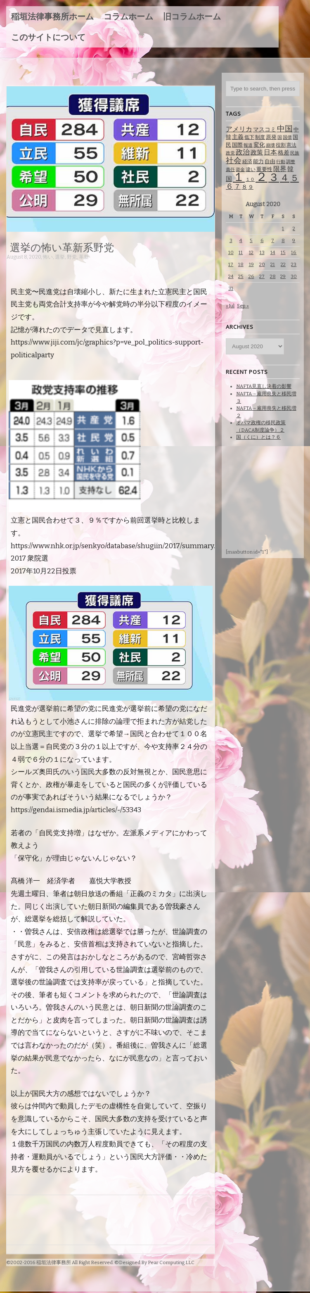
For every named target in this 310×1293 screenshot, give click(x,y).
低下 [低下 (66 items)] (249, 137)
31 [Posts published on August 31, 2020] (230, 288)
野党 (72, 257)
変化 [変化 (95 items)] (259, 144)
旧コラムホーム (192, 16)
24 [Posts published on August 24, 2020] (231, 276)
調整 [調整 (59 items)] (290, 161)
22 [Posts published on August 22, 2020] (283, 264)
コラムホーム (128, 16)
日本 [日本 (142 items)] (270, 152)
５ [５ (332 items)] (294, 178)
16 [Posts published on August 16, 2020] (293, 252)
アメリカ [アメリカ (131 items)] (239, 129)
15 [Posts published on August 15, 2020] (283, 252)
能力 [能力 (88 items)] (258, 161)
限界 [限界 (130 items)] (279, 169)
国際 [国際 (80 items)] (237, 145)
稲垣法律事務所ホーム (52, 16)
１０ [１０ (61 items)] (250, 179)
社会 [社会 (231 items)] (233, 160)
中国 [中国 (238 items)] (285, 128)
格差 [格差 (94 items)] (283, 152)
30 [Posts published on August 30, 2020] (294, 276)
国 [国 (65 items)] (279, 137)
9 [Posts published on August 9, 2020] (293, 240)
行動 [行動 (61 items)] (280, 161)
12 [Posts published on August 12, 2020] (251, 252)
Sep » (243, 306)
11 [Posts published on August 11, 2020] (241, 252)
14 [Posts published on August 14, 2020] (272, 252)
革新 (84, 257)
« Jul (230, 306)
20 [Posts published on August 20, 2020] (262, 264)
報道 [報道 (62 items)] (248, 145)
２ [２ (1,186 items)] (261, 177)
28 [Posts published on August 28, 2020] (273, 276)
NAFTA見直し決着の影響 (263, 386)
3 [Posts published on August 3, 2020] (231, 240)
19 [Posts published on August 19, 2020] (251, 264)
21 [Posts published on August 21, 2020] (272, 264)
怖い (48, 257)
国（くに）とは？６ (258, 437)
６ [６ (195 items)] (229, 186)
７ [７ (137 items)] (237, 186)
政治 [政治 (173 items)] (243, 152)
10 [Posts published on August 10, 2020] (231, 252)
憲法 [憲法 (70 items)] (291, 145)
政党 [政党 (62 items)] (230, 153)
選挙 (60, 257)
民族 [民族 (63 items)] (294, 153)
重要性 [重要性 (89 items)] (264, 169)
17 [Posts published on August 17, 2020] (230, 264)
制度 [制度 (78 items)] (260, 137)
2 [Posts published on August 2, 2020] (294, 228)
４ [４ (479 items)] (284, 177)
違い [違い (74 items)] (251, 169)
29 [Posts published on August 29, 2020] (283, 276)
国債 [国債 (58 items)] (287, 137)
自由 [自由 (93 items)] (270, 161)
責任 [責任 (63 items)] (230, 169)
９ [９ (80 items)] (250, 187)
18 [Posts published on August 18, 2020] (241, 264)
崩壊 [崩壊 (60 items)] (270, 145)
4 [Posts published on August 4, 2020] (240, 240)
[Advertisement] (157, 269)
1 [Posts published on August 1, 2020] (283, 228)
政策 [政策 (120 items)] (257, 152)
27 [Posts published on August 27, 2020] (262, 276)
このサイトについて (48, 37)
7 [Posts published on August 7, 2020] (272, 240)
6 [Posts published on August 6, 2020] (262, 240)
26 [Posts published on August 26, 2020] (251, 276)
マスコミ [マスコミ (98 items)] (264, 129)
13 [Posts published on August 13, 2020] (262, 252)
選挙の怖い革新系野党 (62, 247)
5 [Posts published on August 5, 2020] (251, 240)
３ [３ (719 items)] (273, 177)
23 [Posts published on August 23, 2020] (293, 264)
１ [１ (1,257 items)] (239, 177)
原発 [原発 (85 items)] (271, 137)
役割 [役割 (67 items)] (281, 145)
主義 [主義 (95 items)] (238, 136)
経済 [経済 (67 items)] (247, 161)
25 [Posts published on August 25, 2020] (241, 276)
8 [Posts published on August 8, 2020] (283, 240)
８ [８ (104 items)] (244, 186)
